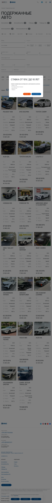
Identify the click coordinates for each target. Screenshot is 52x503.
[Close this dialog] (41, 77)
